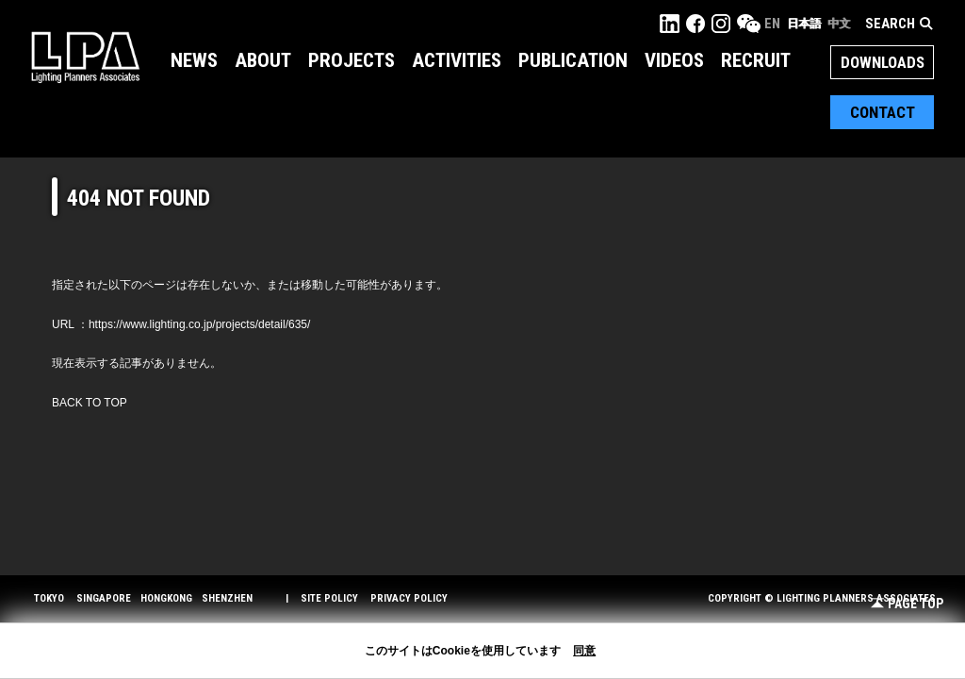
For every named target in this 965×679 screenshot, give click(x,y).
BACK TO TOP (89, 402)
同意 (584, 650)
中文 (838, 23)
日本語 (804, 23)
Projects (351, 60)
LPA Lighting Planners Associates (85, 56)
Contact (882, 112)
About (263, 60)
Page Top (907, 604)
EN (772, 23)
